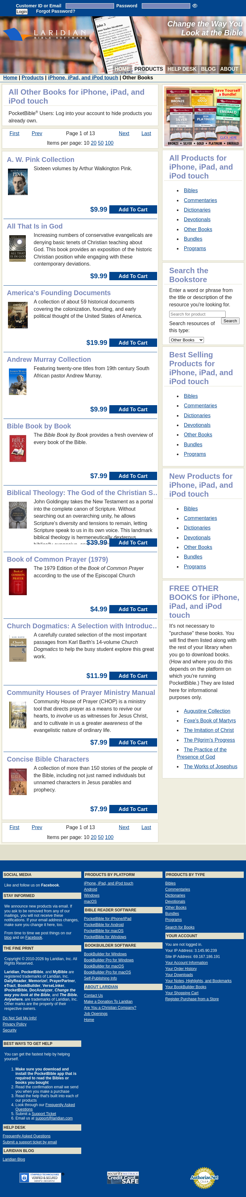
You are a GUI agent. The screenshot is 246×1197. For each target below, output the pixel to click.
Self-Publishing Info (100, 978)
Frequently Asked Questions (27, 1136)
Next (124, 133)
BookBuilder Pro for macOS (107, 972)
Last (146, 133)
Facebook (33, 937)
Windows (92, 895)
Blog (208, 69)
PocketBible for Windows (105, 937)
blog (8, 937)
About (229, 69)
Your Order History (181, 969)
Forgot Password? (55, 11)
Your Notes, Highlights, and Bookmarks (198, 981)
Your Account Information (186, 962)
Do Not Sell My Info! (20, 1018)
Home (122, 69)
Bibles (191, 190)
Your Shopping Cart (182, 993)
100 (109, 143)
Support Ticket (44, 1114)
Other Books (198, 229)
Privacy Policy (15, 1024)
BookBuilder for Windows (105, 954)
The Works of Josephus (210, 766)
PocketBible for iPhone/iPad (108, 918)
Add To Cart (133, 209)
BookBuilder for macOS (104, 966)
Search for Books (180, 927)
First (14, 133)
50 (101, 143)
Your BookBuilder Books (185, 987)
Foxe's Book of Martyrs (210, 720)
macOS (90, 901)
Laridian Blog (14, 1159)
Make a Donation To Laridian (108, 1001)
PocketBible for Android (104, 925)
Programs (195, 248)
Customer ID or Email (38, 5)
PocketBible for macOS (104, 931)
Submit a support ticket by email (30, 1142)
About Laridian (101, 987)
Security (10, 1030)
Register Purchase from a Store (192, 999)
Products (148, 69)
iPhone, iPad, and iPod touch (83, 77)
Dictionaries (197, 210)
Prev (37, 133)
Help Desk (182, 69)
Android (90, 889)
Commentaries (200, 200)
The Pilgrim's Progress (209, 740)
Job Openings (96, 1013)
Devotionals (197, 219)
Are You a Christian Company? (110, 1007)
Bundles (193, 239)
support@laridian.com (54, 1118)
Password (126, 5)
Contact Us (93, 995)
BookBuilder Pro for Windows (109, 960)
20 (94, 143)
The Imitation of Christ (209, 730)
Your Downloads (179, 975)
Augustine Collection (207, 711)
